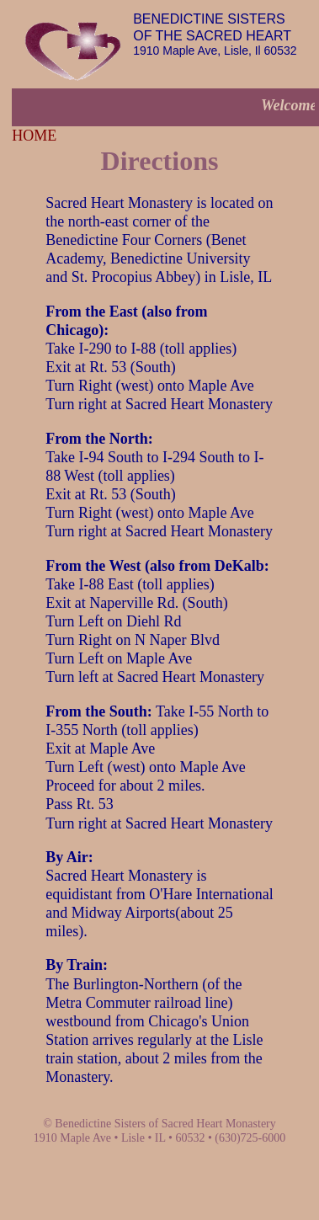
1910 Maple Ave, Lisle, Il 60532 (214, 35)
